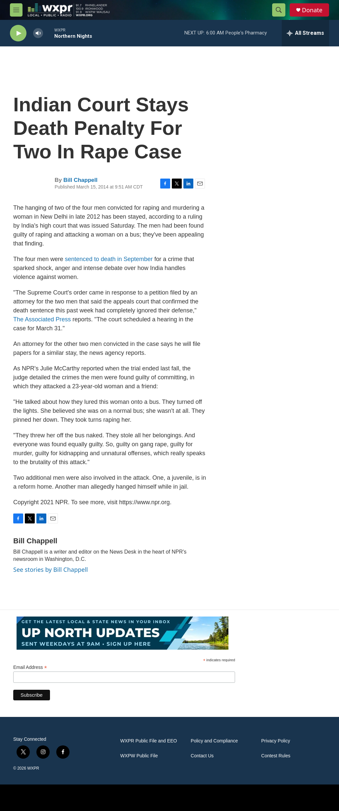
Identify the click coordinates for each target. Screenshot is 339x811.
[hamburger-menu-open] (16, 10)
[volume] (38, 33)
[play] (18, 33)
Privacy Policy (275, 740)
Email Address (30, 667)
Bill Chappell (80, 180)
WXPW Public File (139, 755)
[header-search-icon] (278, 10)
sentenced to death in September (109, 259)
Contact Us (202, 755)
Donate (312, 10)
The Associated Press (42, 319)
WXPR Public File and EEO (148, 740)
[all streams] (305, 33)
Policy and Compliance (214, 740)
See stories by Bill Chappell (50, 569)
